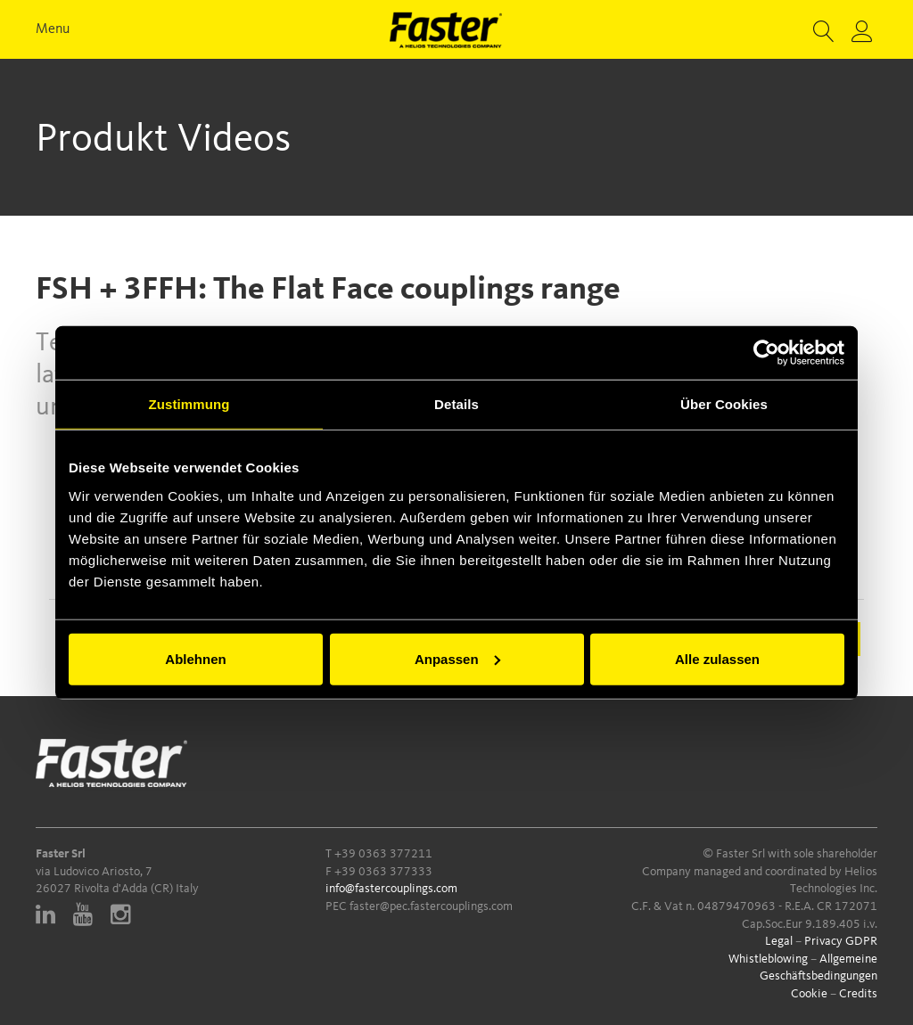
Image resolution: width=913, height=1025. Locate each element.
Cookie (809, 994)
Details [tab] (456, 404)
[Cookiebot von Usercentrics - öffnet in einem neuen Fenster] (766, 353)
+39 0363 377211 (383, 854)
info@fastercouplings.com (391, 888)
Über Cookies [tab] (724, 404)
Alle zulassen (717, 658)
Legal (779, 941)
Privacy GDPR (840, 941)
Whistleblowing (768, 959)
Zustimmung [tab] (189, 404)
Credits (858, 994)
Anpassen (457, 658)
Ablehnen (195, 658)
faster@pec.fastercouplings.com (431, 906)
